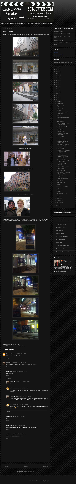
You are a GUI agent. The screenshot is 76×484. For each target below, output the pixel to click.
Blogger (47, 480)
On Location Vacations (62, 236)
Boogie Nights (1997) (62, 126)
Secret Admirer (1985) (62, 178)
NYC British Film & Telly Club (26, 219)
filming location (15, 345)
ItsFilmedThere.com (61, 227)
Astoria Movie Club (39, 219)
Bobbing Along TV (60, 218)
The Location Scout (61, 248)
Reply (7, 358)
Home (26, 466)
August (59, 108)
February (59, 200)
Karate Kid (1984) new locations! (62, 134)
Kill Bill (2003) (60, 129)
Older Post (46, 466)
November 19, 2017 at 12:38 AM (23, 396)
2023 (57, 71)
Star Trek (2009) (61, 131)
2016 (57, 86)
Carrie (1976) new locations (61, 164)
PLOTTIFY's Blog (60, 239)
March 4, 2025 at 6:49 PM (18, 416)
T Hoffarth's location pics (62, 245)
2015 (57, 89)
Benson (58, 115)
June (58, 196)
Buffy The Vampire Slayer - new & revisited (63, 124)
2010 (57, 99)
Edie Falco (8, 345)
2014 (57, 91)
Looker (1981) (60, 136)
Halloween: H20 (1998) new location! (62, 142)
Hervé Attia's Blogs (61, 224)
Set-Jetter (56, 52)
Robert (8, 362)
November (59, 101)
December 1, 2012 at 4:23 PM (19, 362)
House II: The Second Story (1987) (62, 112)
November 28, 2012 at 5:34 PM (18, 353)
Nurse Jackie (22, 345)
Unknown (8, 353)
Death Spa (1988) (58, 31)
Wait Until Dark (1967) (62, 186)
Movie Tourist (59, 230)
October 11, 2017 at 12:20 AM (19, 371)
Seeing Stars (59, 242)
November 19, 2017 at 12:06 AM (20, 388)
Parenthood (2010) (61, 139)
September (60, 106)
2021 (57, 76)
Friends (58, 184)
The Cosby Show (61, 182)
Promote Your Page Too (58, 54)
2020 (57, 78)
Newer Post (6, 466)
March (58, 198)
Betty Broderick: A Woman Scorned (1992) (63, 173)
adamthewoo (59, 215)
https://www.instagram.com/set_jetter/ (63, 62)
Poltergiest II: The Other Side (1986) (62, 167)
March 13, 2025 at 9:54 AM (19, 425)
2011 (57, 97)
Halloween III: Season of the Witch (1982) (63, 145)
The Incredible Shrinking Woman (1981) (63, 160)
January (59, 202)
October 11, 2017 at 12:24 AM (23, 381)
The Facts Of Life (61, 170)
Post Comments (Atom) (29, 471)
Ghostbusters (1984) (62, 193)
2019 (57, 80)
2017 (57, 84)
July (58, 110)
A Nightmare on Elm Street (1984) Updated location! (63, 152)
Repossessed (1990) (59, 40)
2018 (57, 82)
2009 (57, 205)
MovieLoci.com (60, 233)
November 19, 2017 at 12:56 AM (20, 404)
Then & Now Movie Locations (63, 252)
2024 (57, 69)
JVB (11, 388)
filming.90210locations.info (63, 221)
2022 (57, 73)
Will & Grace (60, 189)
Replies (9, 378)
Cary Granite (14, 219)
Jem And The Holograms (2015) (62, 33)
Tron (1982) (60, 176)
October (59, 103)
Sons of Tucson (60, 148)
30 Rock (59, 191)
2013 (57, 93)
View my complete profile (60, 273)
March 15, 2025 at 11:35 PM (19, 434)
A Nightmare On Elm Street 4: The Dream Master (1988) (62, 156)
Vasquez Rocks (60, 121)
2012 (57, 95)
